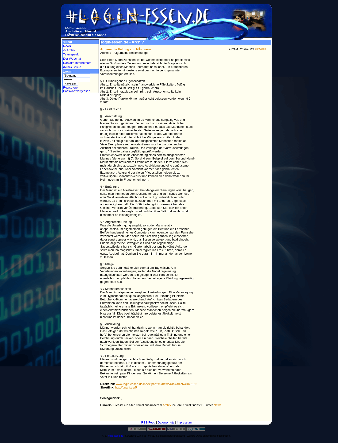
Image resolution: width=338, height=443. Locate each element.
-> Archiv (69, 50)
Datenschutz (166, 422)
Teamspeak (71, 54)
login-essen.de (115, 436)
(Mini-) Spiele (72, 67)
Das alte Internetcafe (77, 63)
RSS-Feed (148, 422)
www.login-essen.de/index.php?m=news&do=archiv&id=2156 (156, 384)
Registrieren (71, 87)
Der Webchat (72, 58)
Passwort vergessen (76, 91)
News (67, 46)
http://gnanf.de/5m (127, 387)
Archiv (167, 405)
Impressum (184, 422)
